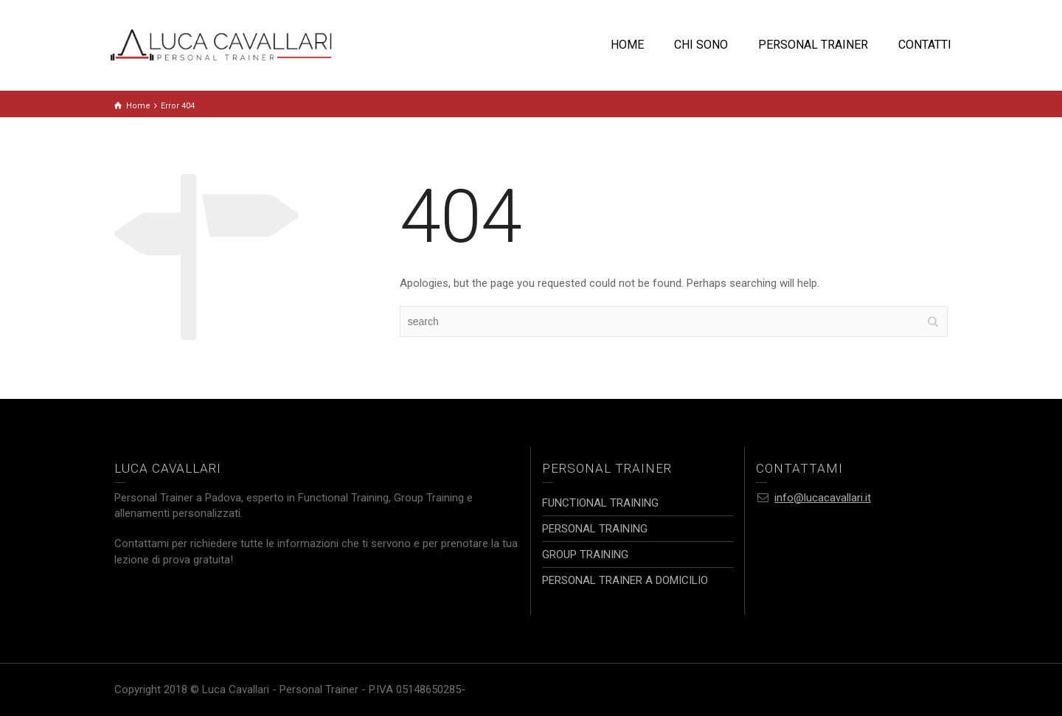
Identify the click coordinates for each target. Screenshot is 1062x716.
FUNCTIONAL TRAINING (600, 503)
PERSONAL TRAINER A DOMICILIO (625, 580)
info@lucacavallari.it (822, 497)
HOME (627, 45)
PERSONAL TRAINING (595, 528)
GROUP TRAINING (585, 554)
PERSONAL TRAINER (813, 45)
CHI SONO (701, 45)
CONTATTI (924, 45)
